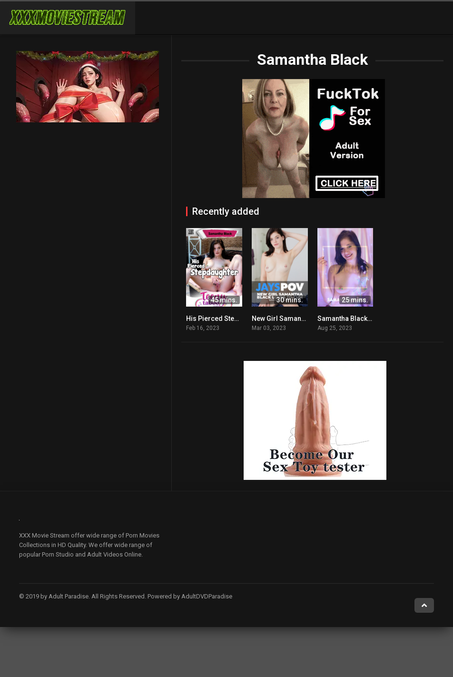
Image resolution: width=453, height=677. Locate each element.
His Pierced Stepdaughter (226, 318)
